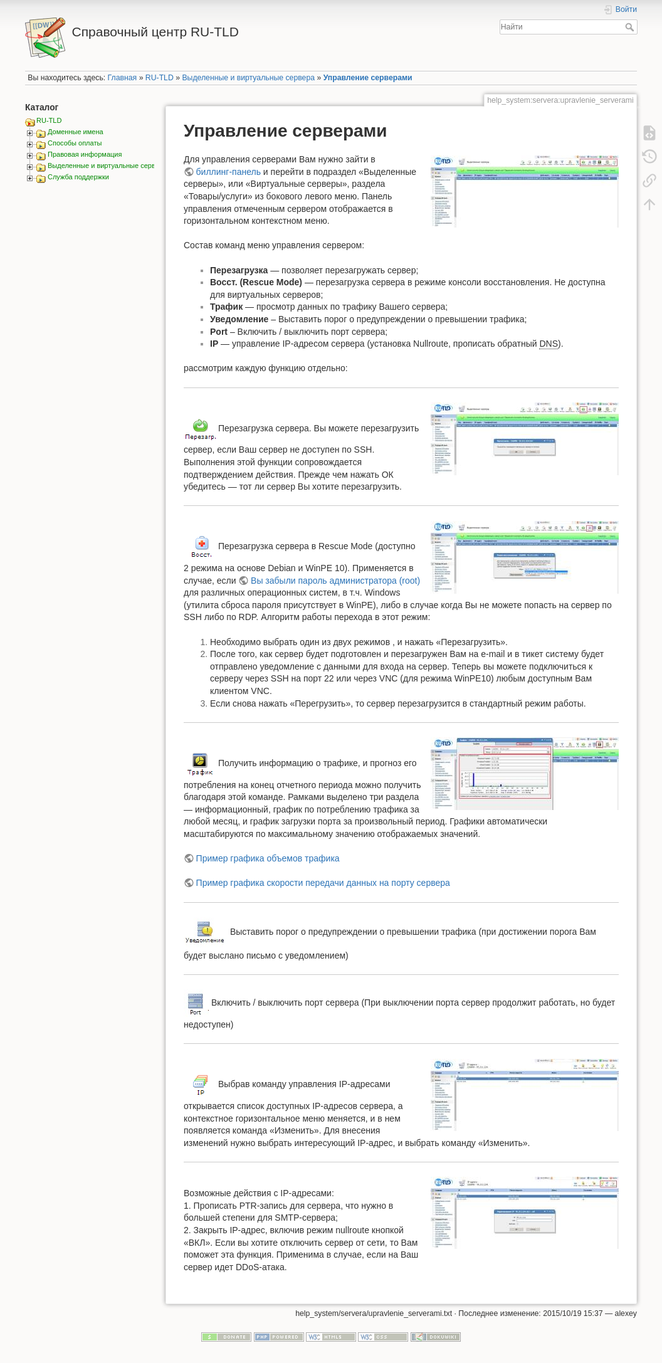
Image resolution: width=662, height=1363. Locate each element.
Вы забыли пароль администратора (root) (335, 581)
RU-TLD (159, 77)
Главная (122, 77)
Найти (631, 27)
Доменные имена (75, 131)
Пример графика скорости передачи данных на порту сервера (323, 883)
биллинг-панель (228, 172)
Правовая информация (85, 154)
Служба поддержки (78, 177)
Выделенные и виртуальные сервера (248, 77)
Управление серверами (367, 77)
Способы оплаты (75, 143)
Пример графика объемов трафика (268, 858)
